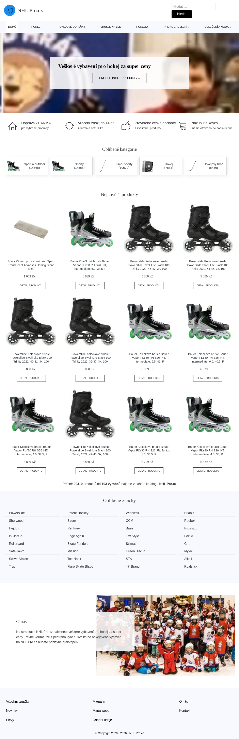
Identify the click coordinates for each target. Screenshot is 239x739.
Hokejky (142, 26)
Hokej (35, 26)
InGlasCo (16, 536)
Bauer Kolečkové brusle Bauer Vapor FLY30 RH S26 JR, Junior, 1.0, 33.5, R (149, 450)
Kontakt (184, 710)
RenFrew (75, 528)
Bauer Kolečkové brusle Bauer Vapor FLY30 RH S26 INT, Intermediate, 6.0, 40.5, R (207, 357)
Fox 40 (192, 536)
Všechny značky (18, 701)
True (12, 566)
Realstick (193, 566)
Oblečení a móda (217, 26)
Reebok (192, 520)
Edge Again (76, 536)
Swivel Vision (18, 558)
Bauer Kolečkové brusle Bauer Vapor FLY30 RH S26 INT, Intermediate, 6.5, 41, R (149, 357)
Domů (12, 26)
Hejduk (14, 528)
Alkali (191, 558)
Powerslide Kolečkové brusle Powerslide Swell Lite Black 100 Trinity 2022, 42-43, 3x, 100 (90, 450)
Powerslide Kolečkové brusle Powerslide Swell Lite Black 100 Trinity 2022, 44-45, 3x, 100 (207, 265)
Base (131, 528)
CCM (131, 520)
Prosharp (193, 528)
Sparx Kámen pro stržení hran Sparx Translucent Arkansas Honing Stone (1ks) (31, 265)
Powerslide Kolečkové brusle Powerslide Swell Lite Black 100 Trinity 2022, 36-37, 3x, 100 (90, 357)
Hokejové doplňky (71, 26)
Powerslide (17, 513)
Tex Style (134, 536)
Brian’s (192, 513)
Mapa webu (101, 710)
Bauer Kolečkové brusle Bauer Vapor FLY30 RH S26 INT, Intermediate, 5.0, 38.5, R (90, 265)
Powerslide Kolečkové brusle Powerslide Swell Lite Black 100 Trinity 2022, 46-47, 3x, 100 (149, 265)
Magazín (99, 701)
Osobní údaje (102, 719)
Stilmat (133, 543)
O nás (183, 701)
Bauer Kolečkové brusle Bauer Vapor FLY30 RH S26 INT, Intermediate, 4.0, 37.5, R (31, 450)
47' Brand (134, 566)
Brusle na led (110, 26)
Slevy (10, 719)
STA (131, 558)
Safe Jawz (16, 551)
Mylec (191, 551)
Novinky (12, 710)
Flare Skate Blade (81, 566)
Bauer (72, 520)
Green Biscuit (137, 551)
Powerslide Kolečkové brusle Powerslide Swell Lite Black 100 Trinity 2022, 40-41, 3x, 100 (31, 357)
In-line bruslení (175, 26)
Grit (189, 543)
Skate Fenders (79, 543)
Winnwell (134, 513)
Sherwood (16, 520)
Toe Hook (75, 558)
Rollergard (16, 543)
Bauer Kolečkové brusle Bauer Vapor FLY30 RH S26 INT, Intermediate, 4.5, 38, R (207, 450)
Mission (73, 551)
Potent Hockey (79, 513)
